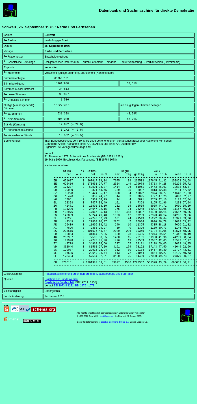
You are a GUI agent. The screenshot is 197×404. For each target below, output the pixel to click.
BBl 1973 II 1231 (64, 306)
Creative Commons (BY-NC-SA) (115, 343)
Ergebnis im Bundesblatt (59, 303)
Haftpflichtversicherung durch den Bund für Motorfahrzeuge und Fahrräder (89, 294)
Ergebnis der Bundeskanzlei (61, 300)
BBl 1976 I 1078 (84, 306)
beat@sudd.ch (106, 337)
